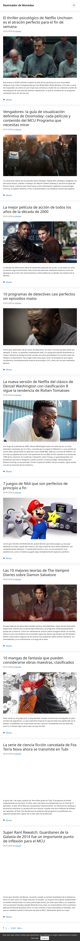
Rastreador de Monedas (18, 5)
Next (20, 928)
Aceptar (44, 938)
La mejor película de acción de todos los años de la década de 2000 (37, 209)
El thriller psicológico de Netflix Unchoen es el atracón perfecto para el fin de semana (37, 22)
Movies (9, 99)
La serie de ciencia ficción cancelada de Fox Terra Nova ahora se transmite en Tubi (40, 747)
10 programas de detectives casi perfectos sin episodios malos (39, 296)
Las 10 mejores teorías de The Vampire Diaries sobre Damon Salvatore (36, 572)
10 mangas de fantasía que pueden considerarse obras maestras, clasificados (38, 660)
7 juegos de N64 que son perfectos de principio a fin (35, 485)
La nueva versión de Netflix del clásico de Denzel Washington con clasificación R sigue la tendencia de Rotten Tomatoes (38, 386)
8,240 (13, 928)
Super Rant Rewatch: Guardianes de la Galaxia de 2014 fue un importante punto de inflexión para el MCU (38, 836)
